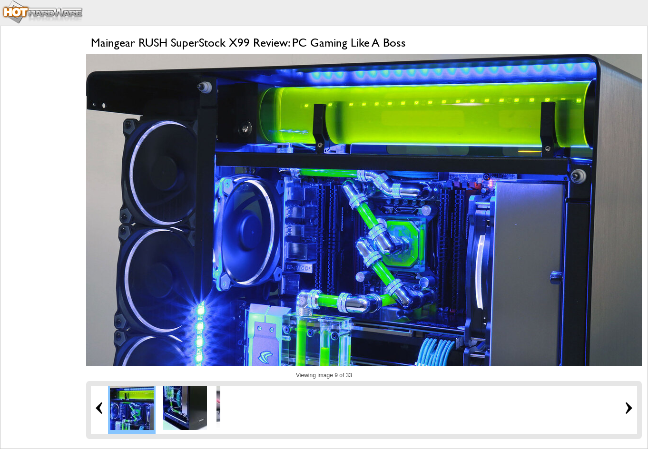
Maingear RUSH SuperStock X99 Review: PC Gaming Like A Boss (248, 42)
